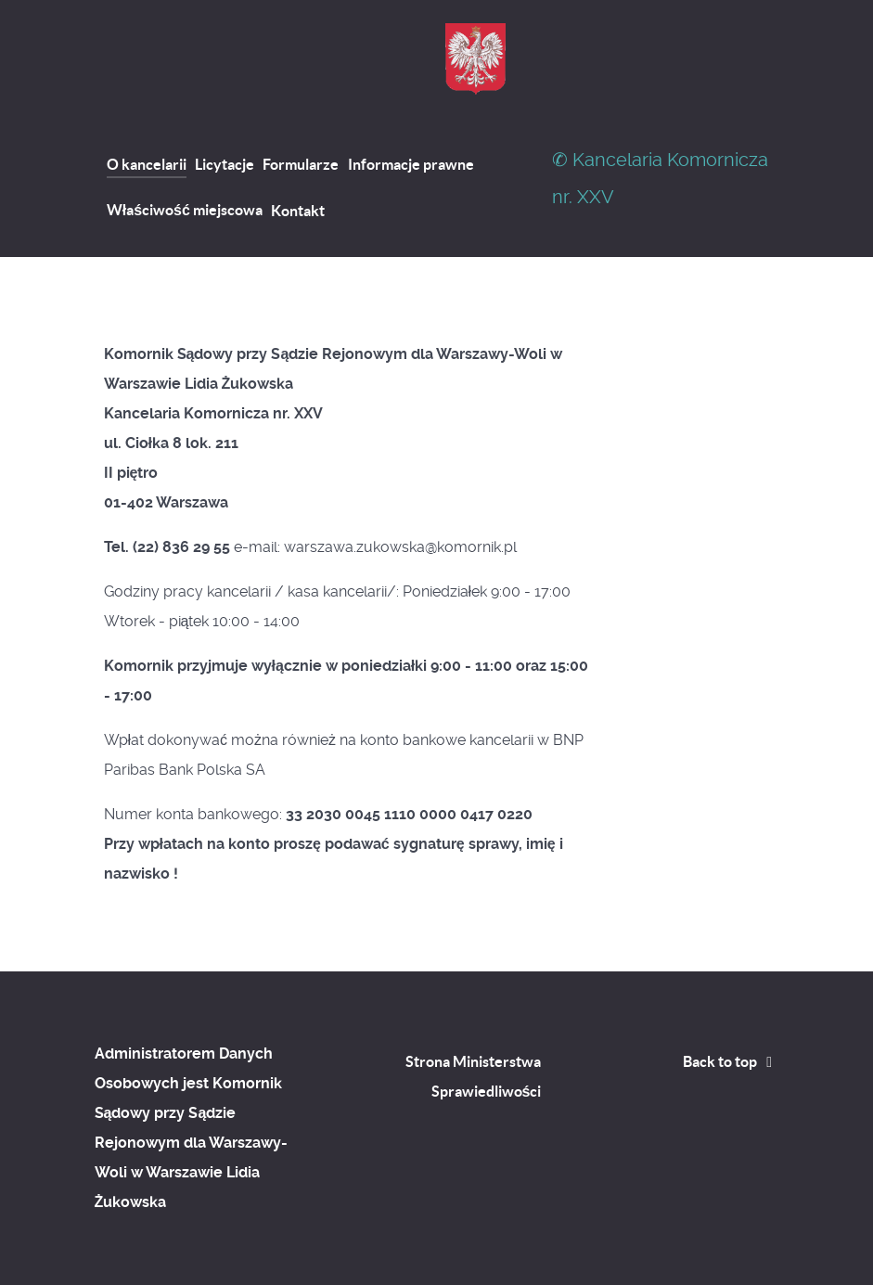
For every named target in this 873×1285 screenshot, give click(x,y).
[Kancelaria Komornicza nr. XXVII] (475, 59)
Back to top (731, 1061)
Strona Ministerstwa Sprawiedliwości (473, 1076)
